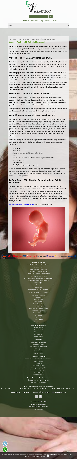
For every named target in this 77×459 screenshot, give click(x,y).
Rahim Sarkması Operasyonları (38, 370)
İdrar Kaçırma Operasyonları (38, 368)
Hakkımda (34, 21)
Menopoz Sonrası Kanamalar (38, 342)
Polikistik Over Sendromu (38, 322)
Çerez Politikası (15, 392)
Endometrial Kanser (38, 313)
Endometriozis (38, 306)
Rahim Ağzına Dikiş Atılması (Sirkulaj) (38, 280)
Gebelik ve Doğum (23, 39)
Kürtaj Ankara (38, 287)
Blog (41, 21)
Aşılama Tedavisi (38, 336)
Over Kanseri (38, 315)
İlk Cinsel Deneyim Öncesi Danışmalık (38, 380)
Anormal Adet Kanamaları (38, 295)
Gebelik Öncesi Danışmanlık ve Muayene (38, 265)
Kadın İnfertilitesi (38, 330)
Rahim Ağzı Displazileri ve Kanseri (38, 308)
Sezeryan (38, 285)
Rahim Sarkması (38, 319)
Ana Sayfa (25, 21)
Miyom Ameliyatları (38, 374)
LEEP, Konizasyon (38, 372)
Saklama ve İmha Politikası (41, 392)
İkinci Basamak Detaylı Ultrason (38, 271)
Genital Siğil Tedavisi (38, 304)
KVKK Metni (26, 392)
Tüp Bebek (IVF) (38, 334)
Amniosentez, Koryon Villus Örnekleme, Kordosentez (38, 278)
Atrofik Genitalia (38, 353)
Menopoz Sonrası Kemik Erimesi (38, 346)
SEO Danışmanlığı (38, 409)
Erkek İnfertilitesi (38, 332)
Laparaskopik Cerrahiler (38, 365)
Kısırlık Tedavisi (38, 327)
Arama (36, 16)
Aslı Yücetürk (13, 39)
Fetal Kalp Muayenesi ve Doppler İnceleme (38, 273)
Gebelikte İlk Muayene (39, 267)
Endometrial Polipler (38, 301)
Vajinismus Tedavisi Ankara (38, 382)
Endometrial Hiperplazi (38, 311)
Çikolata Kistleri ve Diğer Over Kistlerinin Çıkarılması (38, 359)
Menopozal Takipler (38, 344)
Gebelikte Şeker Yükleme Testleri (38, 276)
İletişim (47, 21)
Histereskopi (38, 363)
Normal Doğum (38, 282)
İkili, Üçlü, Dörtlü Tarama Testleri (38, 269)
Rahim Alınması (38, 361)
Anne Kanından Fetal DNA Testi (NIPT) (38, 289)
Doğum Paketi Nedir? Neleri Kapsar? (21, 204)
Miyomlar (38, 297)
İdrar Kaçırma (38, 317)
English (54, 21)
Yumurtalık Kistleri (38, 299)
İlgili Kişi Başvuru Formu (59, 392)
